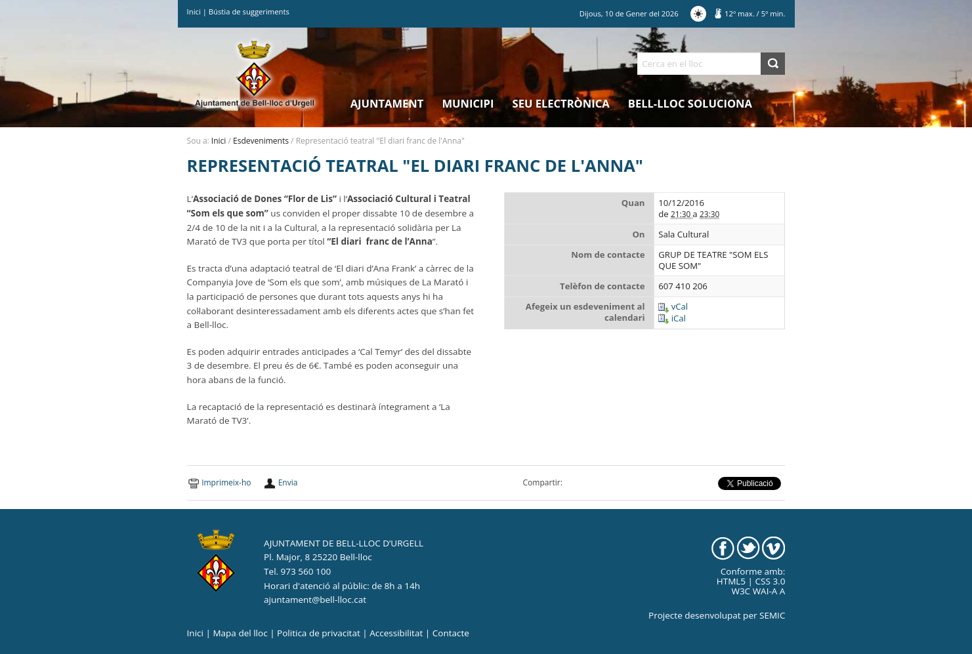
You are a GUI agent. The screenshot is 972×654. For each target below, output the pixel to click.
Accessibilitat (396, 633)
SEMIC (772, 615)
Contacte (451, 633)
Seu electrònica (561, 103)
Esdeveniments (261, 140)
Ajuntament (387, 103)
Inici (194, 11)
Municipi (468, 103)
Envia (288, 482)
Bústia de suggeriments (249, 11)
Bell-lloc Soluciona (690, 103)
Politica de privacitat (318, 633)
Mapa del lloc (240, 633)
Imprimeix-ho (226, 482)
